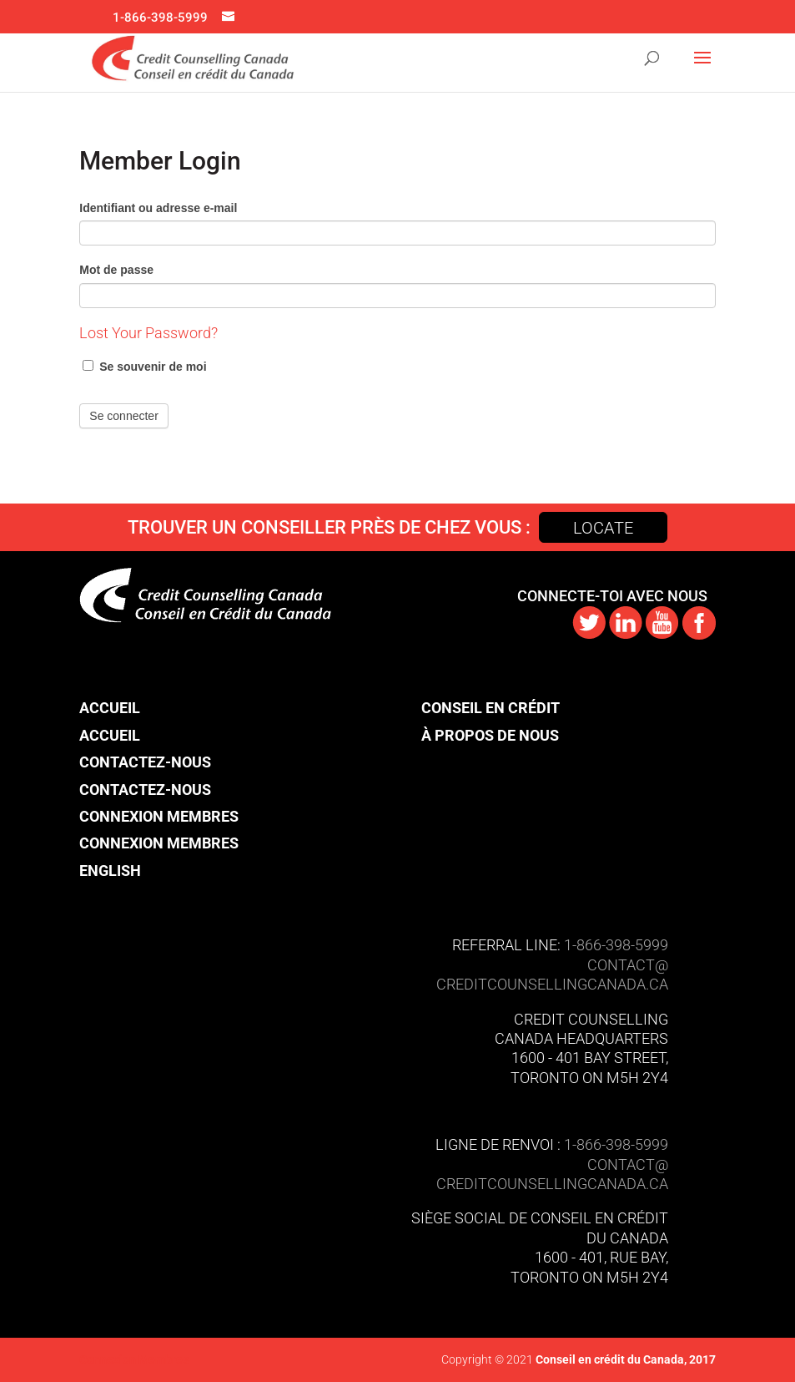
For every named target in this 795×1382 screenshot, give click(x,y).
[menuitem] (159, 870)
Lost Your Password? (148, 333)
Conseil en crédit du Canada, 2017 (624, 1359)
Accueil (109, 707)
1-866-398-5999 (160, 17)
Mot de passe (116, 269)
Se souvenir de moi (144, 366)
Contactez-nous (145, 762)
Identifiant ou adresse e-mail (158, 208)
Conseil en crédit (490, 707)
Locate (603, 528)
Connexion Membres (159, 816)
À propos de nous (490, 735)
